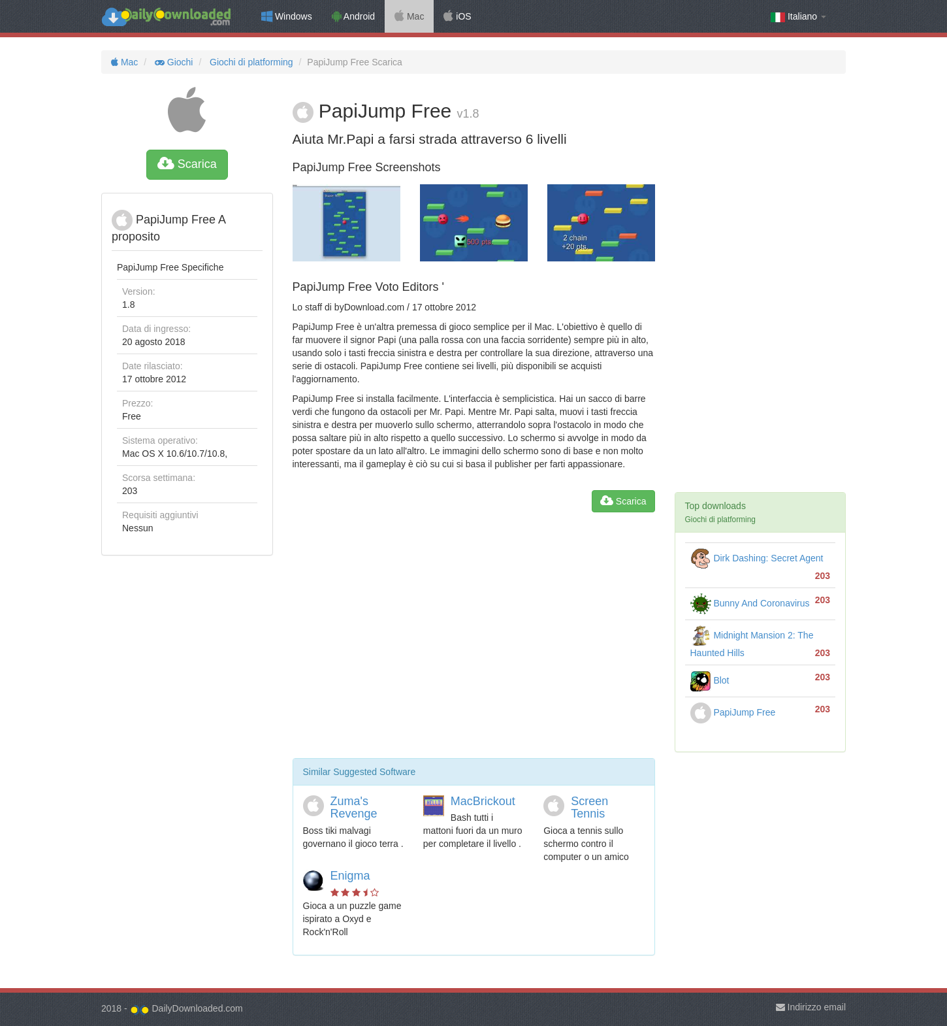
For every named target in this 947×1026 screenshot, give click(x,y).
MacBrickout (483, 801)
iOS (457, 16)
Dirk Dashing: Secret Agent (757, 558)
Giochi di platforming (250, 62)
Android (353, 16)
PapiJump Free (733, 712)
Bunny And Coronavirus (750, 603)
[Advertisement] (474, 640)
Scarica (187, 164)
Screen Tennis (589, 808)
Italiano (798, 16)
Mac (409, 16)
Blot (710, 680)
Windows (286, 16)
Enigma (350, 875)
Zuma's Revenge (353, 808)
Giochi (172, 62)
